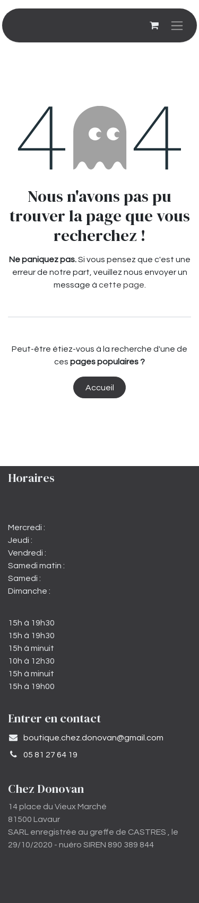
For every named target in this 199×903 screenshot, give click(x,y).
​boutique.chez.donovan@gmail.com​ (93, 738)
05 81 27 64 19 (50, 754)
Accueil (99, 387)
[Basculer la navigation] (177, 25)
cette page (121, 285)
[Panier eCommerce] (154, 25)
